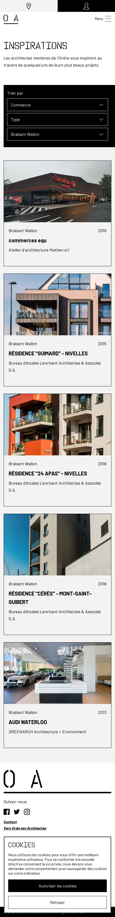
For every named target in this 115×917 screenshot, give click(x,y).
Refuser (57, 902)
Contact (10, 821)
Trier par (15, 93)
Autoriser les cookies (58, 885)
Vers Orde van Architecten (25, 828)
